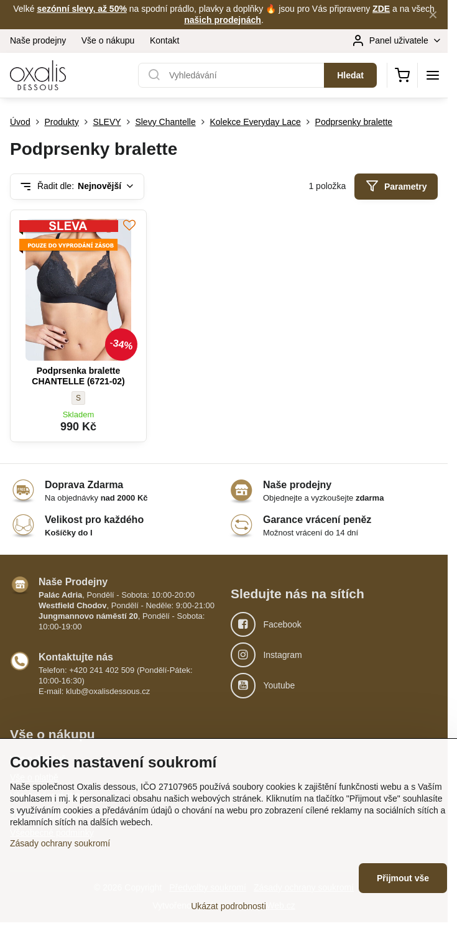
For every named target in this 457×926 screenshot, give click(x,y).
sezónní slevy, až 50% (81, 9)
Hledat (350, 75)
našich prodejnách (222, 20)
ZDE (381, 9)
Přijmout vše (403, 878)
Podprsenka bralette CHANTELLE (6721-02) (78, 376)
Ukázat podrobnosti (228, 906)
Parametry (396, 186)
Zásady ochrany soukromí (60, 843)
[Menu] (433, 75)
